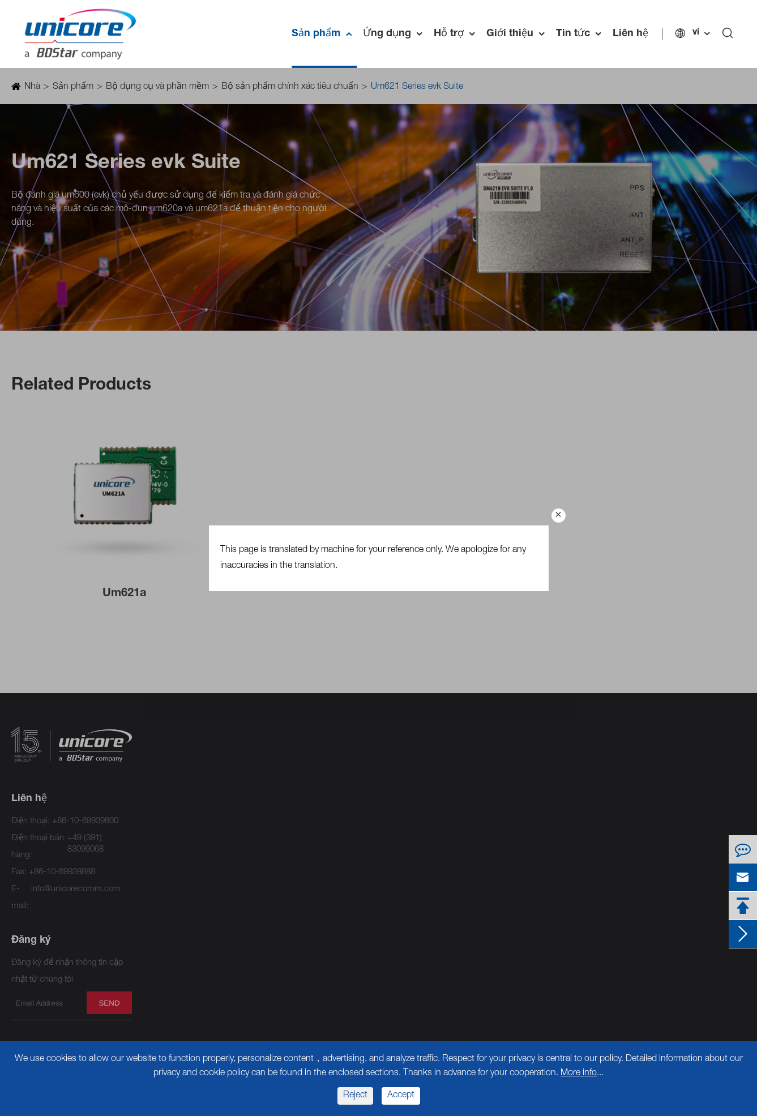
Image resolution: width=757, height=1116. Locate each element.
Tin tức (581, 33)
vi (695, 32)
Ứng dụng (395, 33)
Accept (400, 1095)
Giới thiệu (518, 33)
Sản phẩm (324, 33)
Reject (355, 1095)
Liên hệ (630, 34)
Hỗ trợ (457, 33)
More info (579, 1073)
